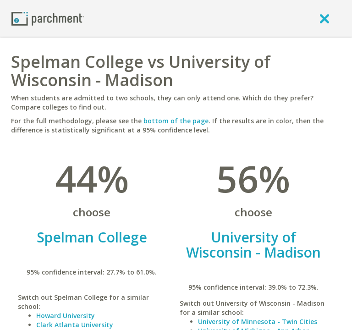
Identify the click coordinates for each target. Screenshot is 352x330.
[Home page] (47, 18)
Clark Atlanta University (74, 324)
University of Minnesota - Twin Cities (257, 321)
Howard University (65, 315)
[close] (324, 18)
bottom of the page (176, 120)
